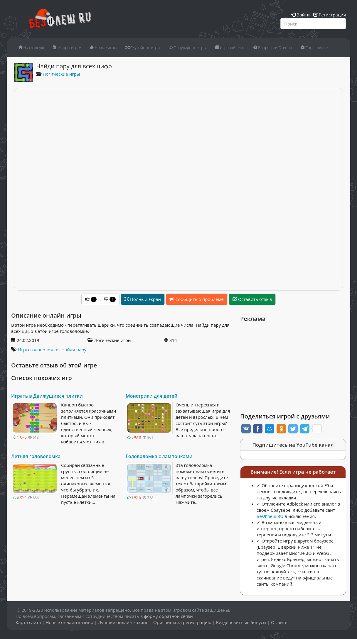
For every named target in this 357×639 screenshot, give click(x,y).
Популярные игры (187, 47)
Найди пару (73, 349)
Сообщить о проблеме (197, 299)
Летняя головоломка (35, 456)
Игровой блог (229, 47)
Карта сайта (28, 622)
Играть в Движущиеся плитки (47, 396)
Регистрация (329, 15)
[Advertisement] (293, 366)
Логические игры (61, 74)
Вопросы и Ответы (272, 47)
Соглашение (314, 47)
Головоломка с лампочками (159, 456)
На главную (31, 47)
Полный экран (142, 299)
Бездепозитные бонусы (241, 622)
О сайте (279, 622)
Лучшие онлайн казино (123, 622)
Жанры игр (67, 47)
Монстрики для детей (151, 396)
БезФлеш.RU (270, 516)
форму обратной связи (168, 616)
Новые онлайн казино (69, 622)
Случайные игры (142, 47)
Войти (300, 15)
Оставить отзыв (252, 299)
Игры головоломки (38, 349)
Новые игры (103, 47)
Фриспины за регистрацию (182, 622)
